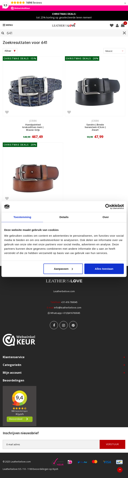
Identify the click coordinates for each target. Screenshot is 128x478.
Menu (8, 25)
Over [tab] (106, 217)
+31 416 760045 (69, 302)
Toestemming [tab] (22, 217)
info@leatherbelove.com (67, 307)
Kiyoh (55, 469)
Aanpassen (63, 268)
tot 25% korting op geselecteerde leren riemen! (64, 15)
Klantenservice (14, 357)
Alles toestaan (104, 268)
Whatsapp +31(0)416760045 (64, 313)
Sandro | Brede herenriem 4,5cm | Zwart (95, 127)
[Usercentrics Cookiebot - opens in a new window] (108, 206)
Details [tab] (64, 217)
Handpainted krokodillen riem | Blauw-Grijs (32, 127)
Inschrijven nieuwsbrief (21, 433)
